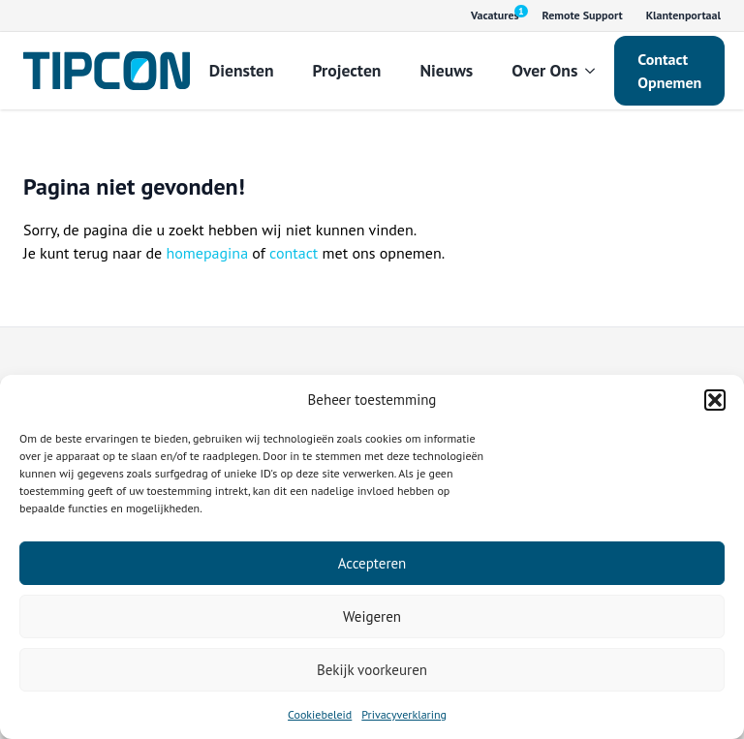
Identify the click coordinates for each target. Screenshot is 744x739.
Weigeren (372, 616)
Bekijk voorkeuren (372, 670)
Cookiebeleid (320, 714)
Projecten (347, 70)
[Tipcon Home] (106, 70)
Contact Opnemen (669, 70)
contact (293, 252)
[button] (715, 400)
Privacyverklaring (404, 714)
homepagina (207, 252)
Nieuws (446, 70)
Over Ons (544, 70)
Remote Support (582, 15)
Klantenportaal (683, 15)
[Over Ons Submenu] (595, 71)
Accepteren (372, 563)
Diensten (241, 70)
